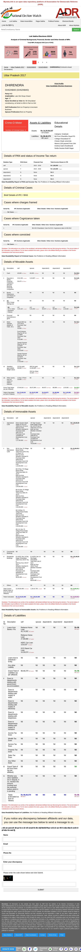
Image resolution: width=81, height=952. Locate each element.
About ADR (62, 25)
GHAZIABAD (31, 67)
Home (4, 21)
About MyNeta (74, 25)
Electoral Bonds (68, 21)
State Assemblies (26, 21)
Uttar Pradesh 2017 (17, 67)
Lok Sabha (13, 21)
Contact (42, 935)
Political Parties (53, 21)
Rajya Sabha (40, 21)
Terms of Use (52, 935)
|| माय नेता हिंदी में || (8, 25)
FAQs (61, 935)
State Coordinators (31, 935)
